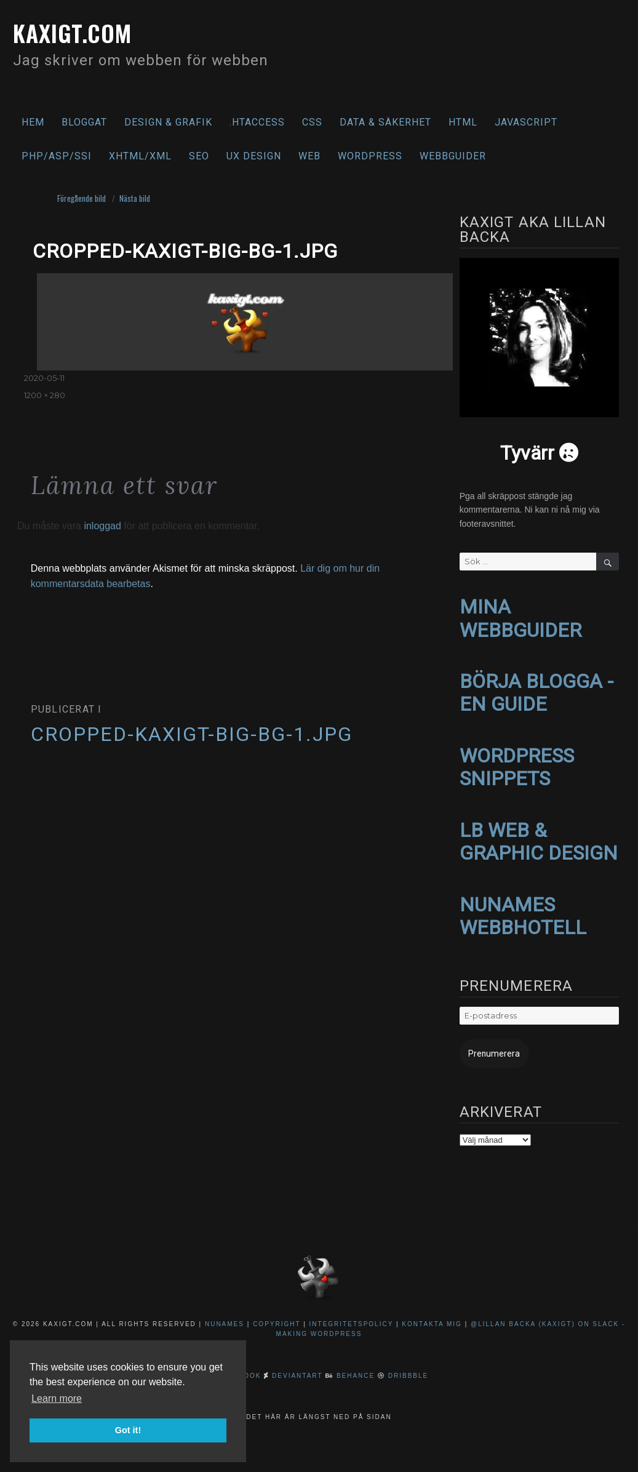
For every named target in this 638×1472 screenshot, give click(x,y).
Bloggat (84, 122)
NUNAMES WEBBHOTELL (523, 904)
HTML (463, 122)
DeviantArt (297, 1362)
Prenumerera (488, 1041)
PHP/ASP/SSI (57, 156)
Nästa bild (134, 198)
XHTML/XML (140, 156)
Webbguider (453, 156)
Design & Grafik (168, 122)
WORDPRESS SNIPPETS (517, 760)
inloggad (102, 526)
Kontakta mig (432, 1310)
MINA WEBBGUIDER (520, 616)
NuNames (226, 1310)
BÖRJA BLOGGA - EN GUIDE (536, 688)
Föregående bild (81, 198)
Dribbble (408, 1362)
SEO (199, 156)
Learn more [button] (56, 1398)
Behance (356, 1362)
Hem (33, 122)
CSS (312, 122)
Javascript (526, 122)
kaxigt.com (78, 31)
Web (309, 156)
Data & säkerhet (385, 122)
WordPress (370, 156)
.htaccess (257, 122)
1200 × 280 (44, 395)
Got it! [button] (128, 1430)
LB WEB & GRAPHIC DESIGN (539, 832)
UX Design (253, 156)
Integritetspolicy (351, 1310)
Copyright (276, 1310)
